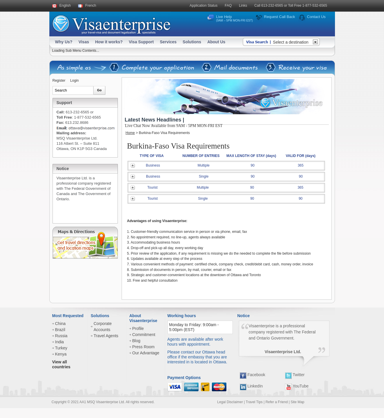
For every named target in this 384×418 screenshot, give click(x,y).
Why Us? (64, 42)
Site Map (297, 402)
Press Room (143, 346)
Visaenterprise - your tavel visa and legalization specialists (111, 23)
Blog (136, 340)
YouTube (297, 386)
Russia (61, 335)
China (60, 323)
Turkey (61, 348)
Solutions (192, 42)
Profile (138, 328)
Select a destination (290, 42)
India (59, 342)
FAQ (228, 5)
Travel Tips (254, 402)
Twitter (295, 374)
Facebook (252, 374)
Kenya (61, 354)
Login (74, 80)
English (65, 5)
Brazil (60, 329)
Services (168, 42)
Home (130, 133)
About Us (216, 42)
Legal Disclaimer (230, 402)
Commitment (143, 334)
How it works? (109, 42)
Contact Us (316, 17)
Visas (83, 42)
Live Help (234, 18)
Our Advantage (145, 353)
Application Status (203, 5)
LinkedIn (251, 386)
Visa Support (141, 42)
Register (59, 80)
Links (243, 5)
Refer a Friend (277, 402)
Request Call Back (279, 17)
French (90, 5)
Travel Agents (106, 335)
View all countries (61, 364)
